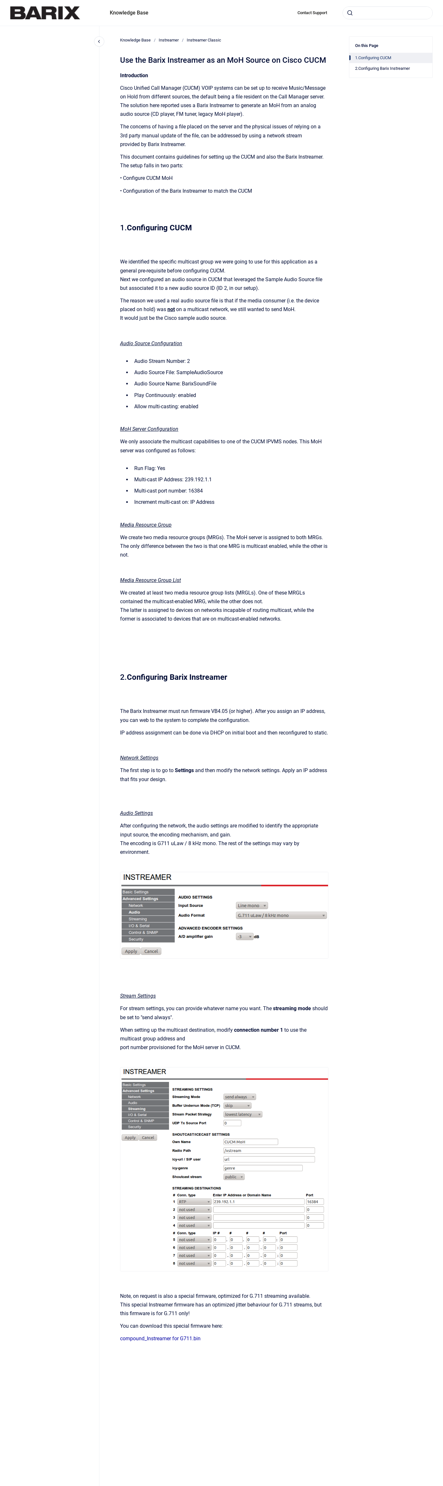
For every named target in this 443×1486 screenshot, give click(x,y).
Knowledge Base (129, 13)
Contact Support (312, 12)
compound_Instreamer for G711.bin (160, 1338)
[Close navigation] (99, 41)
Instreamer (169, 40)
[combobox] (387, 13)
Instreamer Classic (204, 40)
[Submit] (350, 13)
